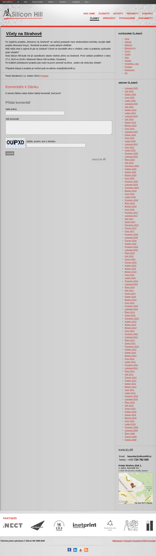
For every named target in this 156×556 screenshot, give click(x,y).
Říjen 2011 (130, 371)
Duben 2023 (130, 122)
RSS (145, 541)
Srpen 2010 (130, 408)
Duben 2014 (130, 297)
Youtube (127, 541)
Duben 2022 (130, 135)
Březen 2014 (131, 300)
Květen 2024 (130, 110)
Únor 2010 (129, 421)
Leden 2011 (130, 393)
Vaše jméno (11, 109)
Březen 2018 (131, 206)
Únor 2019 (129, 194)
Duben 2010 (130, 415)
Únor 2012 (129, 359)
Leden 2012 (130, 362)
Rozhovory (130, 70)
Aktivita (128, 42)
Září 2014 (129, 290)
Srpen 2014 (130, 293)
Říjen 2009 (130, 433)
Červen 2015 (131, 262)
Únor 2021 (129, 147)
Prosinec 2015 (131, 247)
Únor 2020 (129, 178)
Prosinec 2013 (131, 306)
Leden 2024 (130, 113)
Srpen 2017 (130, 222)
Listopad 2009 (131, 430)
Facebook (137, 541)
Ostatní (128, 60)
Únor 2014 (129, 303)
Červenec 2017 (132, 225)
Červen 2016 (131, 240)
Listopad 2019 (131, 184)
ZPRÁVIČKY (109, 18)
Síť (126, 73)
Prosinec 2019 (131, 181)
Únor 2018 (129, 209)
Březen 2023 (131, 125)
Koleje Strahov (37, 2)
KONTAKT (147, 13)
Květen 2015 (130, 265)
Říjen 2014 (130, 287)
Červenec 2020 (132, 166)
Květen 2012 (130, 349)
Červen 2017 (131, 228)
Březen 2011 (131, 387)
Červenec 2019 (132, 188)
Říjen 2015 (130, 253)
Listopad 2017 (131, 216)
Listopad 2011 (131, 368)
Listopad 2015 (131, 250)
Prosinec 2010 (131, 396)
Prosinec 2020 (131, 153)
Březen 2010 (131, 418)
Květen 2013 (130, 321)
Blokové (128, 45)
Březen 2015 (131, 272)
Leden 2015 (130, 278)
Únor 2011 (129, 390)
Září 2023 (129, 119)
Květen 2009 (130, 440)
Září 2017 (129, 219)
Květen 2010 (130, 412)
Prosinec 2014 (131, 281)
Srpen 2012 (130, 343)
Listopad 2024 (131, 104)
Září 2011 (129, 374)
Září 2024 (129, 107)
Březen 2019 (131, 191)
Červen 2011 (131, 377)
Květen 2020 (130, 169)
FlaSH (127, 54)
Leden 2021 (130, 150)
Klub (127, 57)
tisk (100, 159)
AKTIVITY (118, 13)
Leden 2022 (130, 141)
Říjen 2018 (130, 203)
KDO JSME (89, 13)
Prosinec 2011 (131, 365)
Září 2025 (129, 91)
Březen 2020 (131, 175)
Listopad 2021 (131, 144)
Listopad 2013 (131, 309)
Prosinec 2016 (131, 234)
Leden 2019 (130, 197)
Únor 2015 (129, 275)
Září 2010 (129, 405)
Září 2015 (129, 256)
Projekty (63, 2)
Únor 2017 (129, 231)
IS (18, 2)
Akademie (76, 2)
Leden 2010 (130, 424)
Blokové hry (130, 48)
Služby (51, 2)
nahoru (95, 159)
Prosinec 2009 (131, 427)
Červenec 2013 (132, 318)
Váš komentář (12, 119)
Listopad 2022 (131, 132)
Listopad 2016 (131, 237)
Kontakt (152, 541)
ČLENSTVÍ (104, 13)
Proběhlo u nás (132, 64)
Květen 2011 (130, 380)
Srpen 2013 (130, 315)
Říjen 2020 (130, 160)
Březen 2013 (131, 328)
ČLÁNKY (94, 18)
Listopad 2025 (131, 88)
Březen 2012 (131, 356)
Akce (87, 2)
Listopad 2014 (131, 284)
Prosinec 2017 (131, 212)
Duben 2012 (130, 352)
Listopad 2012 (131, 337)
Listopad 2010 (131, 399)
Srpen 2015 (130, 259)
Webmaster (117, 541)
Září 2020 (129, 163)
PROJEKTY (132, 13)
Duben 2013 (130, 325)
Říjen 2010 (130, 402)
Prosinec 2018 (131, 200)
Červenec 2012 (132, 346)
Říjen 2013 (130, 312)
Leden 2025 (130, 100)
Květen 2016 (130, 244)
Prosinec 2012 (131, 334)
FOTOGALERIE (127, 18)
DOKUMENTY (146, 18)
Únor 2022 (129, 138)
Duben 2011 (130, 384)
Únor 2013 (129, 331)
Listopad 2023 (131, 116)
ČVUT (127, 51)
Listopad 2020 (131, 156)
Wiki (25, 2)
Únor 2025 (129, 97)
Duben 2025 (130, 94)
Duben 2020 (130, 172)
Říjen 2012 (130, 340)
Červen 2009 (131, 436)
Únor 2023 (129, 129)
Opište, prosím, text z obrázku (40, 141)
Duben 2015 (130, 268)
